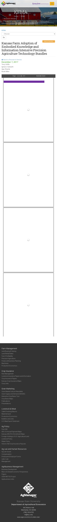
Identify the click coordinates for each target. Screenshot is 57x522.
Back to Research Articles (12, 60)
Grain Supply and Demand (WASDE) (13, 394)
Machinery (5, 363)
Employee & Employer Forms (11, 456)
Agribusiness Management (12, 466)
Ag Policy (5, 426)
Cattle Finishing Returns (9, 411)
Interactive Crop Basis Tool (10, 396)
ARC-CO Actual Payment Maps (12, 431)
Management (6, 461)
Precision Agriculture (8, 358)
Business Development (9, 469)
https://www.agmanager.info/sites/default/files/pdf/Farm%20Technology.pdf (28, 205)
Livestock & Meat (9, 409)
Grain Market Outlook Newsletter (12, 391)
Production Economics (9, 366)
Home (16, 16)
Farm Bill (4, 429)
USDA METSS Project (9, 476)
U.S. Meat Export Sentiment (10, 421)
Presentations (6, 403)
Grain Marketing (8, 389)
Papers (4, 474)
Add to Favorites (48, 41)
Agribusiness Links (8, 479)
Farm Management (9, 348)
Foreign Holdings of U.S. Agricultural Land (15, 436)
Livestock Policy (7, 439)
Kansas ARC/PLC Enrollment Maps (13, 434)
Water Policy (6, 441)
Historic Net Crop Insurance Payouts (14, 444)
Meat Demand (6, 414)
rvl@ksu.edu (28, 515)
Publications (6, 401)
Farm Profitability (7, 356)
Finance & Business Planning (11, 361)
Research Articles (10, 19)
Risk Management (7, 374)
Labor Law (5, 459)
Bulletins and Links (8, 419)
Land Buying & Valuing (9, 351)
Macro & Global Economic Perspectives (15, 472)
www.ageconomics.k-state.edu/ (28, 517)
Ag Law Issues (6, 451)
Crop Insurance (8, 371)
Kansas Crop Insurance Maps (11, 381)
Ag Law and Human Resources (14, 449)
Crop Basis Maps (7, 399)
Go (4, 37)
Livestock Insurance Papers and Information (16, 376)
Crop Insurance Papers (9, 378)
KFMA (23, 16)
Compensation (6, 454)
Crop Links (5, 383)
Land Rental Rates (7, 353)
